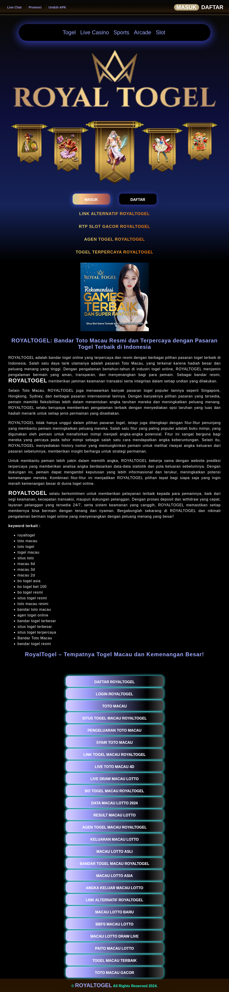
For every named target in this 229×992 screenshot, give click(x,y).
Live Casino (94, 32)
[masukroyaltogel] (91, 199)
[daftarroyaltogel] (138, 199)
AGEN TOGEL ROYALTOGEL (114, 239)
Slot (160, 32)
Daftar (212, 7)
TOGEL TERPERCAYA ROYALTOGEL (114, 252)
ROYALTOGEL (27, 380)
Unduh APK (57, 7)
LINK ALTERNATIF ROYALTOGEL (114, 213)
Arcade (142, 32)
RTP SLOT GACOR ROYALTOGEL (114, 226)
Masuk (186, 7)
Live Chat (14, 7)
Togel (69, 32)
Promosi (35, 7)
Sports (121, 32)
